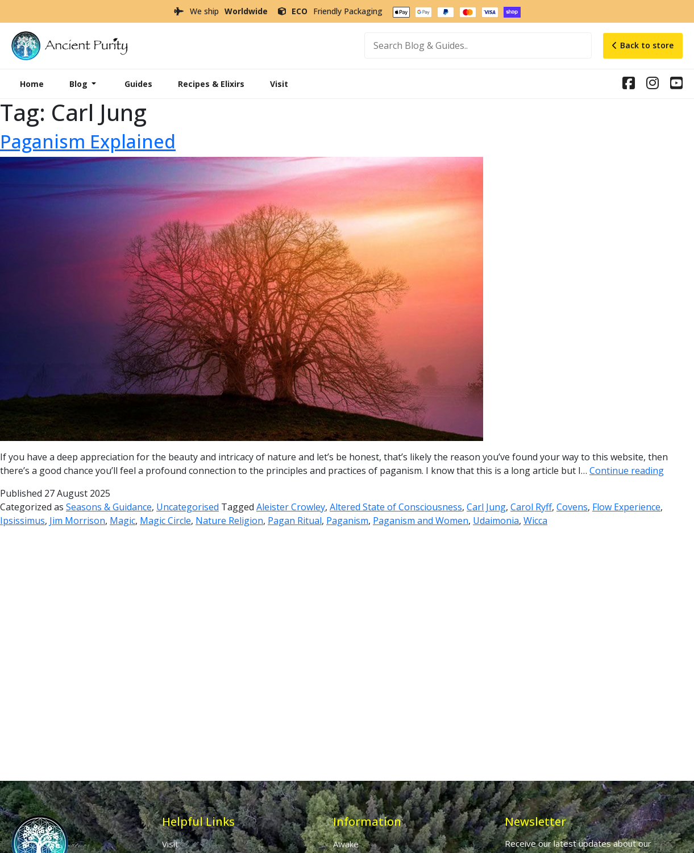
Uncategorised (187, 507)
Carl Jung (486, 507)
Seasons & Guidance (109, 507)
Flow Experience (626, 507)
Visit (279, 83)
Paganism (347, 520)
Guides (138, 83)
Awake (346, 844)
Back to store (643, 45)
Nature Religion (229, 520)
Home (32, 83)
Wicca (535, 520)
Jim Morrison (77, 520)
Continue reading (626, 470)
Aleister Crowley (290, 507)
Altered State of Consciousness (396, 507)
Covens (572, 507)
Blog (78, 83)
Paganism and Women (420, 520)
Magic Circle (165, 520)
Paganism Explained (88, 141)
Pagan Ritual (295, 520)
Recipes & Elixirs (211, 83)
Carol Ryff (531, 507)
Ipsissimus (22, 520)
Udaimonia (496, 520)
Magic (122, 520)
